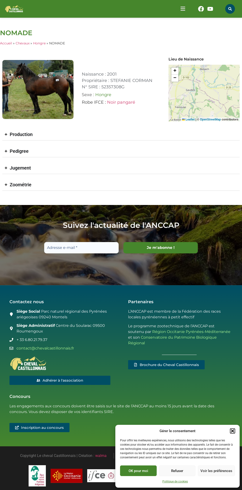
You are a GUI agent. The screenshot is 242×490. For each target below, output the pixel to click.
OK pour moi (138, 471)
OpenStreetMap (210, 119)
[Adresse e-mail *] (81, 247)
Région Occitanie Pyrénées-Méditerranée (191, 332)
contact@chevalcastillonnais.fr (45, 348)
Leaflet (188, 119)
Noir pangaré (121, 102)
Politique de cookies (175, 481)
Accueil (6, 43)
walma (101, 455)
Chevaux (23, 43)
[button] (232, 431)
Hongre (39, 43)
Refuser (177, 471)
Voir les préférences (216, 471)
